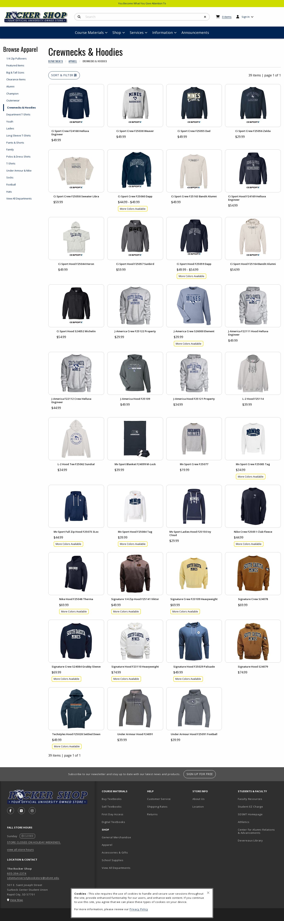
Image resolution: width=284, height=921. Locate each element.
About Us (198, 799)
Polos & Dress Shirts (18, 156)
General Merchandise (116, 837)
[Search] (79, 17)
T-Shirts (10, 163)
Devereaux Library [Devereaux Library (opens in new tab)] (250, 840)
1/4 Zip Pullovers (16, 58)
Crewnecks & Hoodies (21, 107)
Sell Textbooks (112, 806)
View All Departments (19, 198)
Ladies (10, 128)
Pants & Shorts (15, 142)
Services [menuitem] (137, 32)
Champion (12, 93)
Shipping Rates (157, 806)
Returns (152, 814)
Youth (9, 121)
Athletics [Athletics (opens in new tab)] (243, 822)
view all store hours (20, 849)
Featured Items (15, 65)
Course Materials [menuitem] (89, 32)
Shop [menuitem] (116, 32)
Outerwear (13, 100)
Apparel (73, 61)
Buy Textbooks (112, 799)
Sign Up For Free (200, 774)
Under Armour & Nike (19, 170)
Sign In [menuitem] (246, 17)
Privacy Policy (139, 909)
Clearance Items (16, 79)
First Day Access (112, 814)
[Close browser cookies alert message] (208, 892)
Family (10, 149)
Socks (9, 177)
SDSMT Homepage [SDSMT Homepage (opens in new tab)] (250, 814)
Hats (9, 191)
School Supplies (112, 860)
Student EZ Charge (250, 806)
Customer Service (159, 799)
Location (198, 806)
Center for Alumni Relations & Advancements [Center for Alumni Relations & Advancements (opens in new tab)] (256, 831)
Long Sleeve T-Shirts (18, 135)
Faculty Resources (250, 799)
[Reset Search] (205, 17)
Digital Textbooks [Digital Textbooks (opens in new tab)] (113, 822)
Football (11, 184)
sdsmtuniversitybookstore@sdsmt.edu (33, 878)
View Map (16, 900)
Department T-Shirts (18, 114)
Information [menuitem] (162, 32)
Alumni (10, 86)
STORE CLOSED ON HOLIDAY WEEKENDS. (34, 842)
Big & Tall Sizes (15, 72)
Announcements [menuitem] (195, 32)
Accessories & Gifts (115, 852)
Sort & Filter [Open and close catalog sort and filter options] (64, 75)
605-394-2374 (16, 873)
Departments (55, 61)
